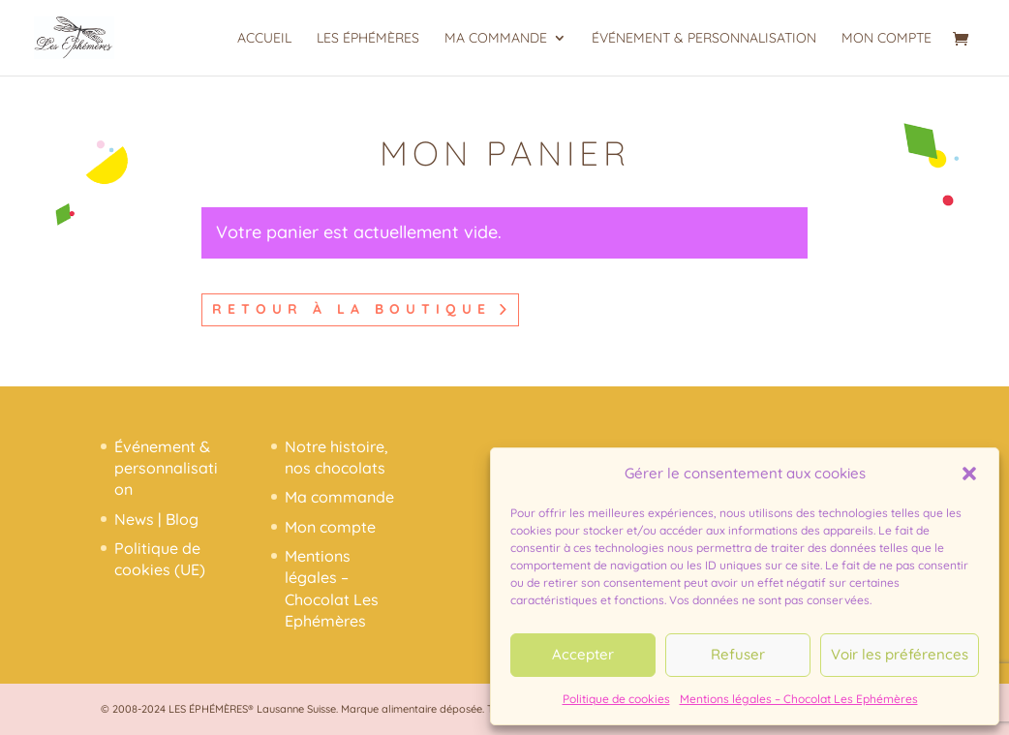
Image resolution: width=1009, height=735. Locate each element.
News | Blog (156, 519)
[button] (969, 473)
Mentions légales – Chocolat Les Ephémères (799, 698)
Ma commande (495, 38)
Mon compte (886, 38)
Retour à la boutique (351, 309)
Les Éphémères (368, 38)
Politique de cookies (616, 698)
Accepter (583, 654)
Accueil (264, 38)
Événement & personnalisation (704, 38)
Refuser (738, 654)
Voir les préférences (899, 654)
